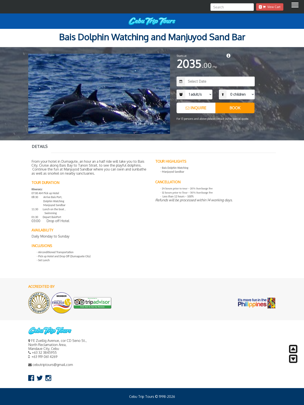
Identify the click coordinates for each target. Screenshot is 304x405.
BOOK (235, 107)
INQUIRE (196, 107)
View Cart (270, 7)
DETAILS (40, 146)
